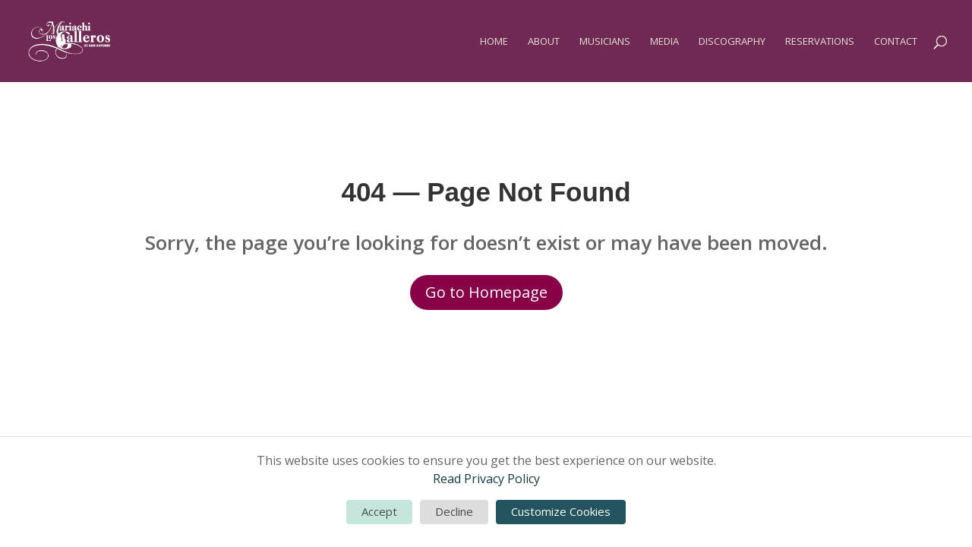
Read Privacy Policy (486, 478)
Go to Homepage (486, 292)
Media (664, 42)
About (544, 42)
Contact (895, 42)
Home (494, 42)
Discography (732, 42)
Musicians (604, 42)
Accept (379, 511)
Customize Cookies (561, 511)
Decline (454, 511)
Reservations (819, 42)
